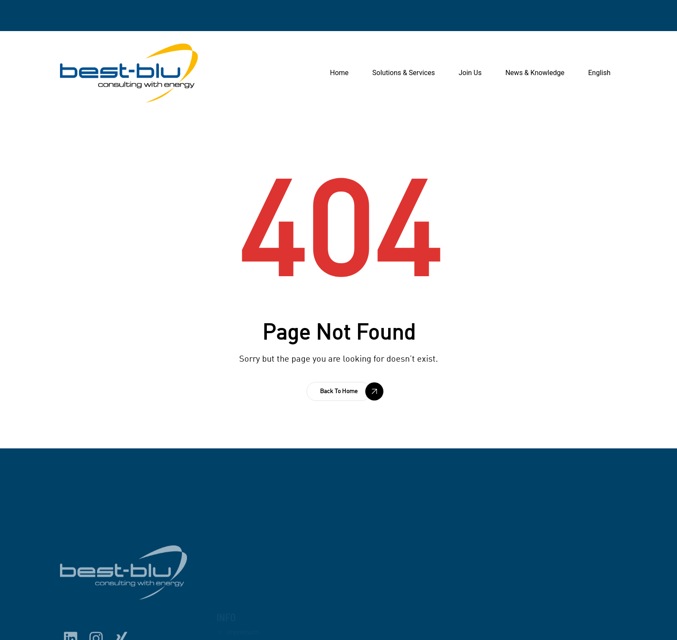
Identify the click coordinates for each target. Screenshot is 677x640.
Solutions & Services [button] (403, 73)
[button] (339, 391)
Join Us (470, 73)
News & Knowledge (534, 73)
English (599, 73)
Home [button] (339, 73)
